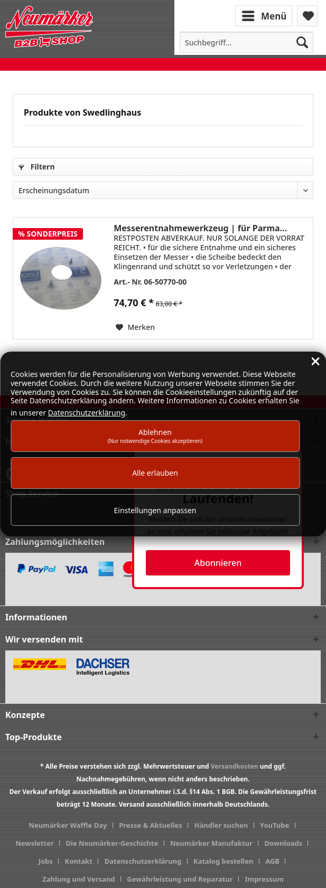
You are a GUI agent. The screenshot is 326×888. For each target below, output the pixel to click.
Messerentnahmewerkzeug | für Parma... (200, 228)
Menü (264, 14)
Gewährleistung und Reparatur (179, 879)
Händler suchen (221, 825)
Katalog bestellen (223, 861)
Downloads (284, 843)
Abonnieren (217, 563)
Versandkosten (234, 766)
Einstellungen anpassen (155, 510)
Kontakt (78, 861)
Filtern (36, 167)
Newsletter (35, 843)
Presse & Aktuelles (150, 825)
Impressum (264, 879)
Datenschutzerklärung (143, 861)
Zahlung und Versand (78, 879)
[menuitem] (264, 15)
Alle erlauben (155, 473)
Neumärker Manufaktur (211, 843)
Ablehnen (155, 436)
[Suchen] (302, 42)
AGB (272, 861)
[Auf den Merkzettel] (135, 327)
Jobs (46, 861)
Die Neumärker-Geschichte (112, 843)
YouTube (274, 825)
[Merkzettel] (307, 15)
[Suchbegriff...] (246, 42)
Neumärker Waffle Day (68, 825)
